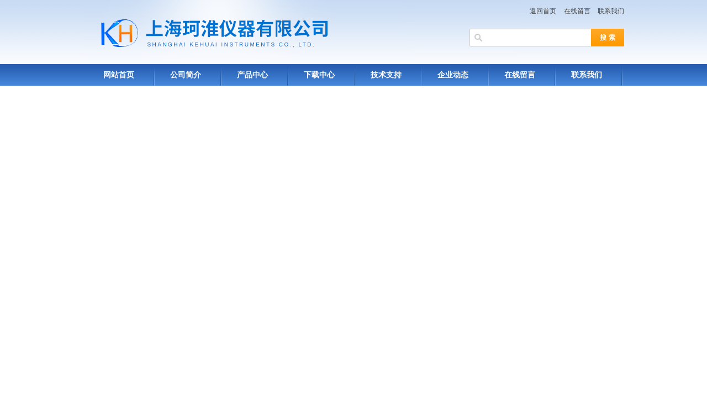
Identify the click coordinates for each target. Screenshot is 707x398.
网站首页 (118, 75)
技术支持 (386, 75)
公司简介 (185, 75)
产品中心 (252, 75)
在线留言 (577, 11)
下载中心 (319, 75)
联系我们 (611, 11)
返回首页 (543, 11)
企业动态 (452, 75)
